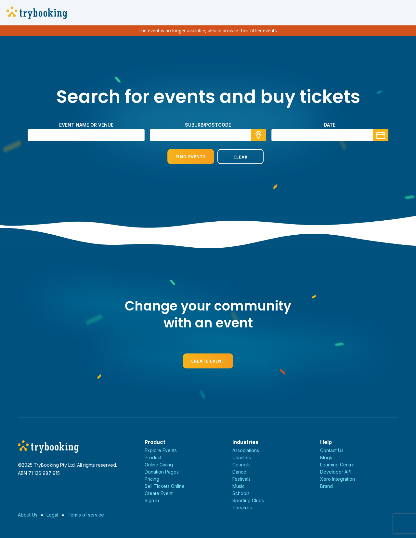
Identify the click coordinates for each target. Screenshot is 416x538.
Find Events (183, 156)
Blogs (326, 457)
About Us (27, 514)
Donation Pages (162, 472)
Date (329, 125)
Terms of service (86, 514)
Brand (326, 486)
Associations (245, 450)
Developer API (335, 472)
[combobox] (208, 135)
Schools (241, 493)
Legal (52, 514)
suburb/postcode (208, 125)
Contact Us (332, 450)
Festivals (241, 479)
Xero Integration (337, 479)
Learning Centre (337, 464)
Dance (239, 472)
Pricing (152, 479)
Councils (241, 464)
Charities (241, 457)
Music (238, 486)
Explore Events (161, 450)
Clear (233, 157)
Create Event (208, 361)
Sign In (152, 500)
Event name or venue (86, 125)
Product (153, 457)
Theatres (242, 507)
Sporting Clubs (248, 500)
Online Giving (159, 464)
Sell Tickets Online (165, 486)
